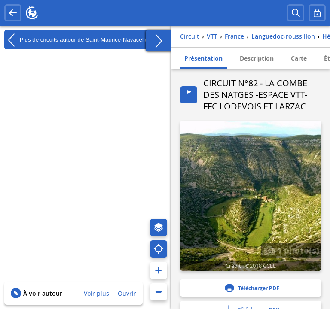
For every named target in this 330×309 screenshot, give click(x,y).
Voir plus (96, 293)
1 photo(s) (291, 250)
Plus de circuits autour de (77, 40)
